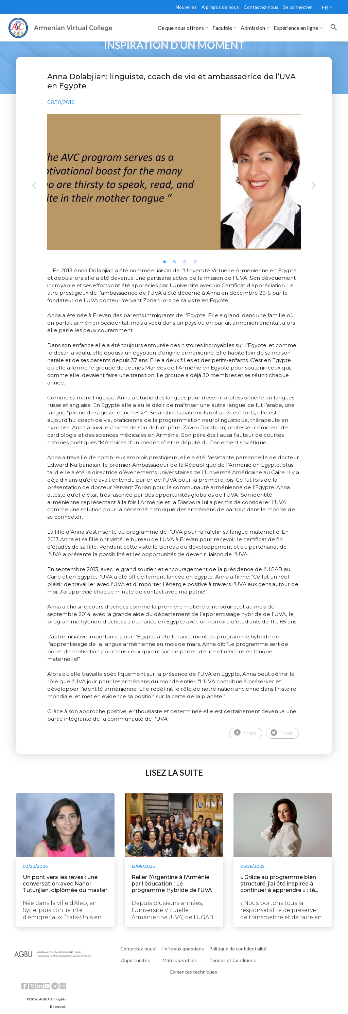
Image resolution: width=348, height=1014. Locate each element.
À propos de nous (220, 7)
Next (314, 186)
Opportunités (135, 960)
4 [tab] (197, 263)
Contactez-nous (261, 7)
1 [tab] (166, 263)
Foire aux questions (183, 948)
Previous (34, 186)
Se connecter (297, 7)
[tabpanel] (174, 182)
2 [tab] (176, 263)
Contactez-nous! (138, 948)
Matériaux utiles (179, 960)
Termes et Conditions (232, 960)
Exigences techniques (193, 972)
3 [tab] (187, 263)
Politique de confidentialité (238, 948)
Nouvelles (186, 7)
